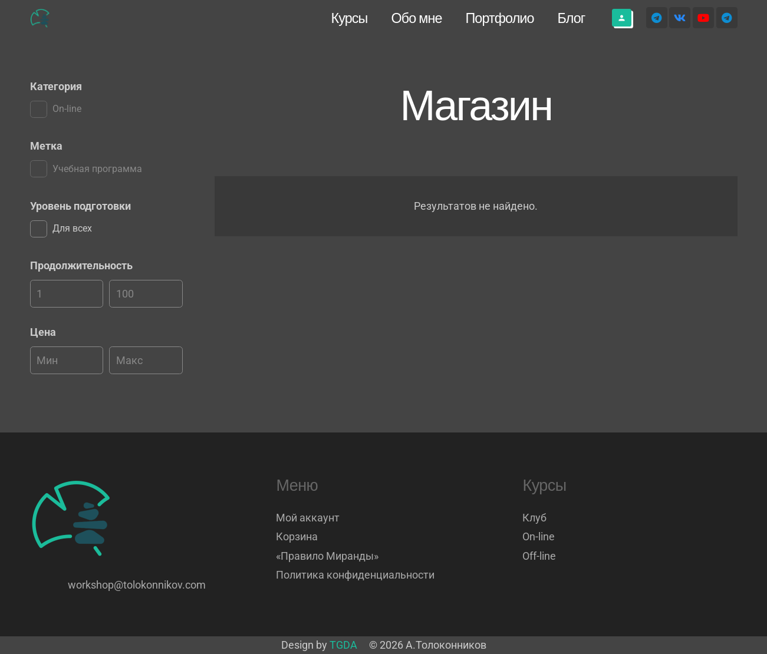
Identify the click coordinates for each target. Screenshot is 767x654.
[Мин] (67, 294)
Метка (46, 146)
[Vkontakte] (679, 17)
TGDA (343, 645)
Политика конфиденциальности (355, 575)
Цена (43, 332)
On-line (538, 536)
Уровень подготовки (80, 206)
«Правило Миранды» (327, 556)
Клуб (534, 517)
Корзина (297, 536)
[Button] (621, 18)
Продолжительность (81, 265)
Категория (56, 86)
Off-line (539, 556)
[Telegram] (656, 17)
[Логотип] (40, 18)
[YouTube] (703, 17)
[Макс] (146, 294)
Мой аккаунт (308, 517)
